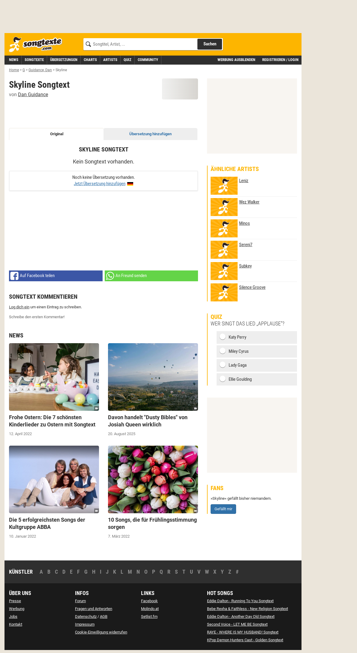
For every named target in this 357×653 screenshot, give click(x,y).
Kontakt (15, 624)
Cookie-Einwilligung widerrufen (101, 632)
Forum (80, 601)
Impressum (84, 624)
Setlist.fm (149, 616)
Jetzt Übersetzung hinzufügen (99, 183)
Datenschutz (86, 616)
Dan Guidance (33, 94)
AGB (103, 616)
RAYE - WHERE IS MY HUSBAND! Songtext (242, 632)
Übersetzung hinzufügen (150, 134)
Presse (15, 601)
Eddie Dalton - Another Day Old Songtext (240, 616)
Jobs (13, 616)
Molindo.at (150, 608)
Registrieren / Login (280, 59)
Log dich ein (19, 307)
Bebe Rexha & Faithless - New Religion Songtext (247, 608)
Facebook (149, 601)
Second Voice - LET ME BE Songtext (237, 624)
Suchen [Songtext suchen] (209, 44)
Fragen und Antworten (93, 608)
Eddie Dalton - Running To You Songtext (240, 601)
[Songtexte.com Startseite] (37, 44)
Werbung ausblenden (236, 59)
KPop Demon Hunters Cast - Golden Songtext (245, 640)
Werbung (16, 608)
